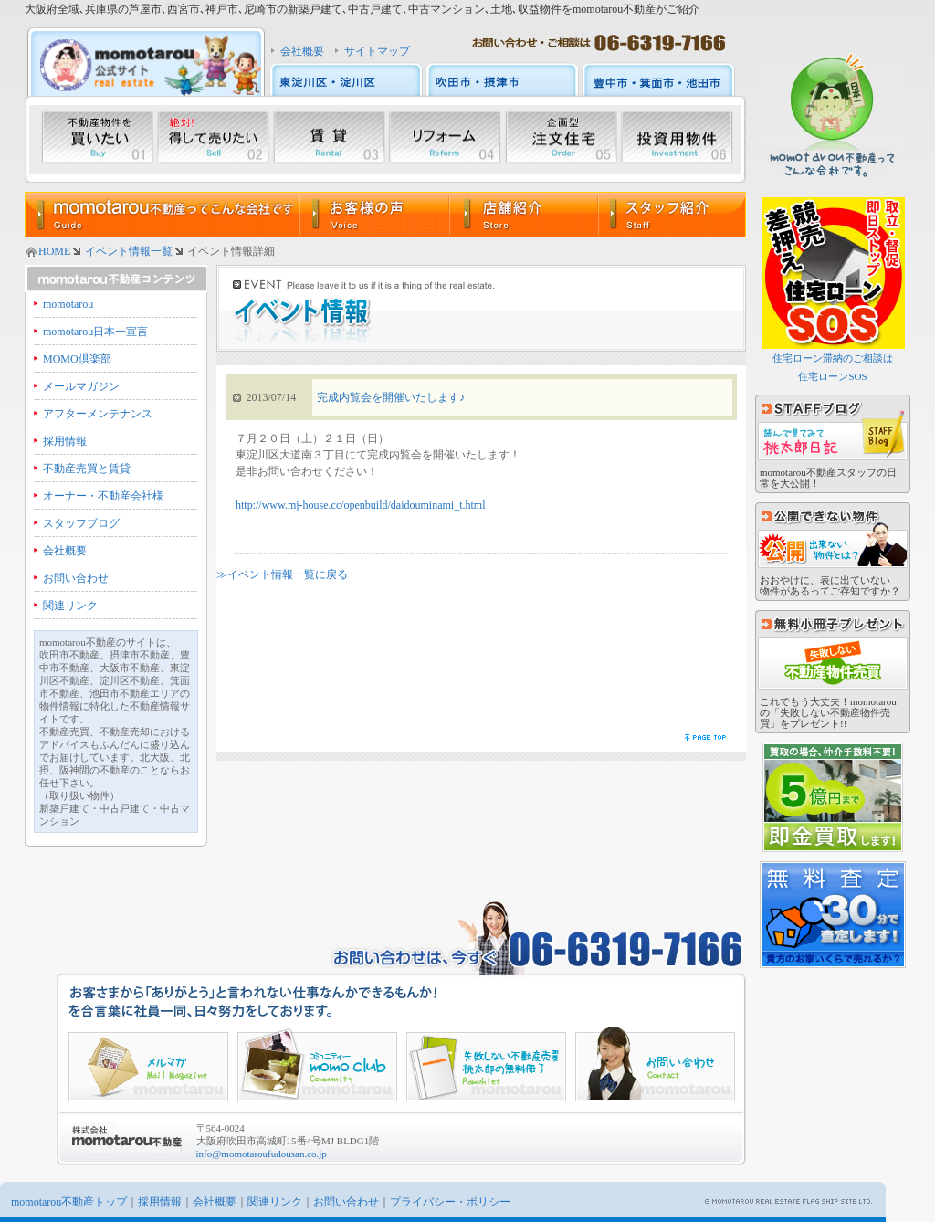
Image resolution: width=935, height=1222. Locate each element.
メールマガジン (81, 386)
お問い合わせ (76, 578)
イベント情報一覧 (129, 251)
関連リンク (70, 605)
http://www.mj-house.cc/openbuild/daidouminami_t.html (361, 505)
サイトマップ (377, 51)
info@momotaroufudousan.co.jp (261, 1153)
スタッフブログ (81, 523)
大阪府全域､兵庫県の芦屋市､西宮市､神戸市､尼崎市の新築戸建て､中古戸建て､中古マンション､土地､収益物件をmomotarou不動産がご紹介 (362, 9)
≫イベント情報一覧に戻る (282, 574)
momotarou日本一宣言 (95, 331)
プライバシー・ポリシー (450, 1202)
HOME (54, 251)
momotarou (68, 304)
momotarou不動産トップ (69, 1202)
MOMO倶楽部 (77, 359)
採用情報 (65, 441)
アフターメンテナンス (97, 413)
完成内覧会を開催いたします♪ (391, 397)
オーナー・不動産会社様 (103, 496)
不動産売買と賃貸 (87, 468)
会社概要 (302, 51)
